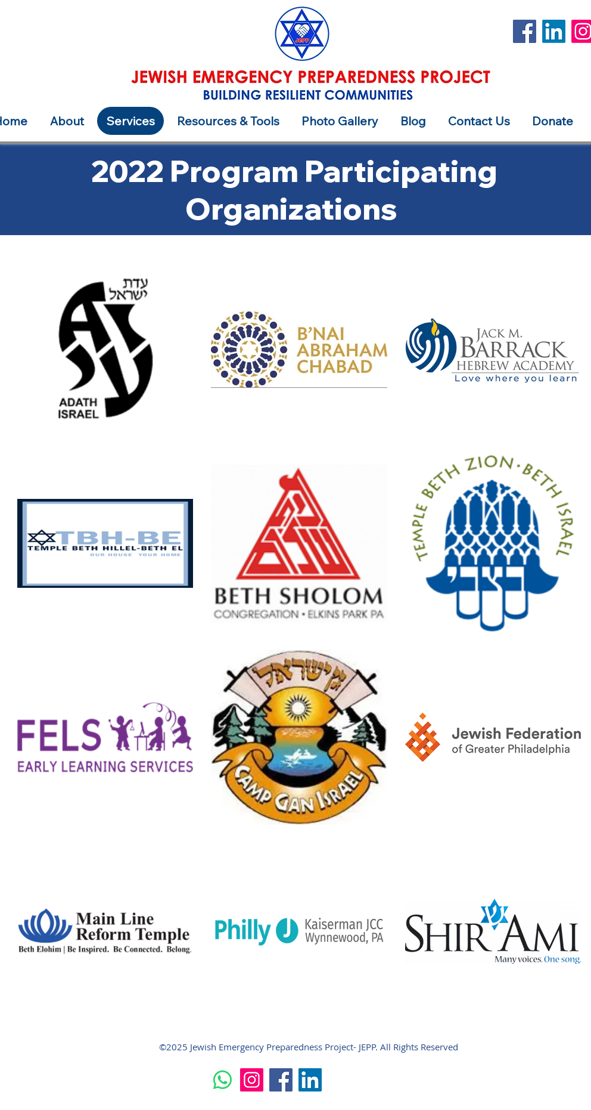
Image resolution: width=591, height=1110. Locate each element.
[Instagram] (251, 1080)
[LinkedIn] (553, 31)
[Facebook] (524, 31)
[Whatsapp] (222, 1080)
